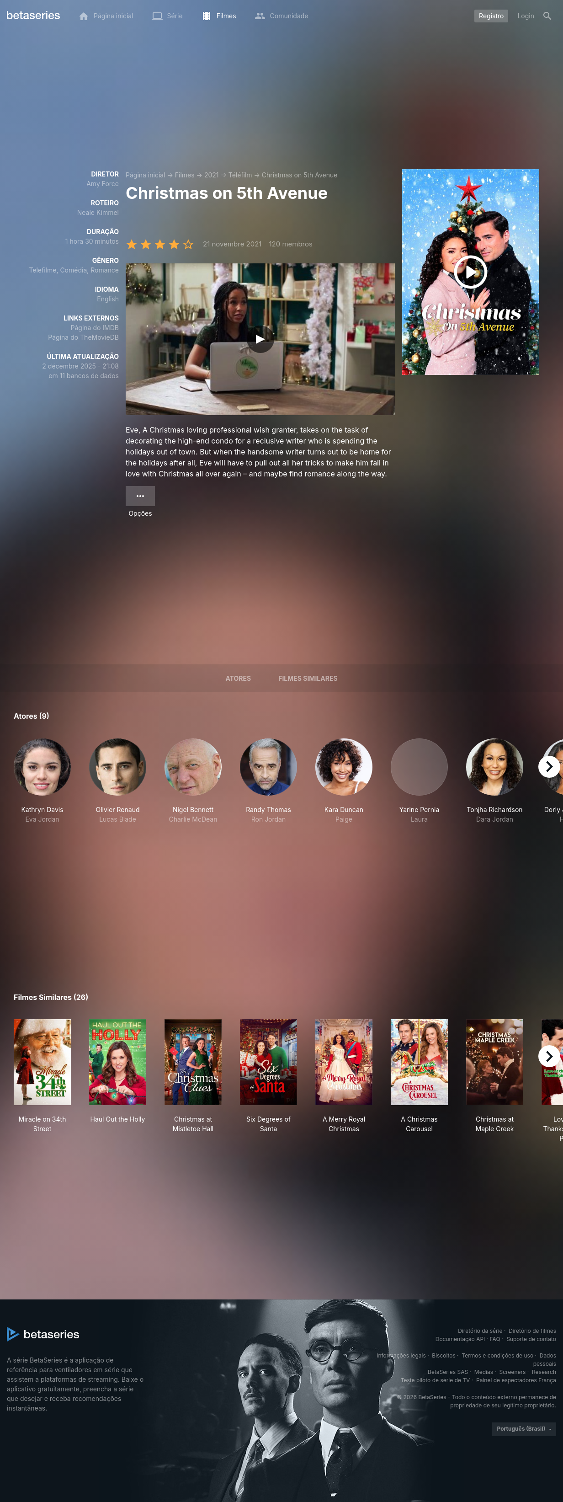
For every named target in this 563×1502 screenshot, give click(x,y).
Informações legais (401, 1355)
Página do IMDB (95, 327)
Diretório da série (480, 1330)
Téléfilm (240, 175)
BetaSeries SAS (448, 1371)
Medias (483, 1371)
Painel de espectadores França (516, 1380)
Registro (491, 16)
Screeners (512, 1371)
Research (544, 1371)
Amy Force (102, 183)
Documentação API (460, 1339)
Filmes (185, 175)
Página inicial (145, 175)
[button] (42, 781)
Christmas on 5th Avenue (300, 175)
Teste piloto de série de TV (435, 1380)
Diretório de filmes (532, 1330)
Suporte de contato (531, 1339)
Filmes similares (307, 678)
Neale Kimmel (98, 212)
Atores (238, 678)
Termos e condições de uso (497, 1355)
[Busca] (547, 16)
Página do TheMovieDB (83, 337)
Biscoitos (443, 1355)
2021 (211, 175)
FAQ (495, 1339)
